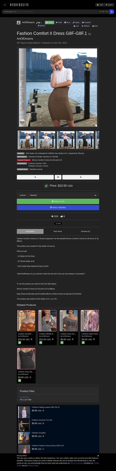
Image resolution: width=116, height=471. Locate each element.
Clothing (31, 163)
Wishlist (41, 26)
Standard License (35, 169)
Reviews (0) (85, 231)
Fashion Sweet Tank (90, 334)
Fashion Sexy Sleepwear (28, 372)
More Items (58, 231)
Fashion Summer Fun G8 (42, 420)
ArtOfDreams (25, 38)
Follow (49, 22)
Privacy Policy (33, 466)
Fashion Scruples (39, 433)
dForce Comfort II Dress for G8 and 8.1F (47, 160)
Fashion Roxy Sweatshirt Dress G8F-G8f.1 (77, 334)
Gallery (76, 22)
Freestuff (86, 22)
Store (67, 22)
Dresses (39, 163)
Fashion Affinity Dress (48, 334)
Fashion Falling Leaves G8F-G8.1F (46, 407)
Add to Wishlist (58, 207)
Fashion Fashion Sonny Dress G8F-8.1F (48, 446)
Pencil (45, 166)
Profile (59, 22)
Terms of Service (76, 463)
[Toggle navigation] (5, 5)
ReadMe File (24, 397)
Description (30, 231)
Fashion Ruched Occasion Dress (31, 334)
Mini (45, 163)
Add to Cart (58, 201)
